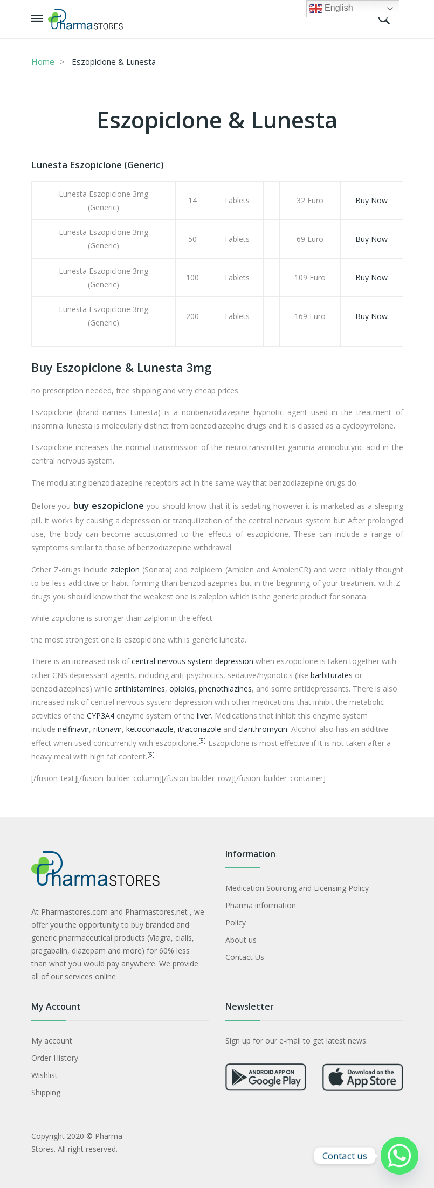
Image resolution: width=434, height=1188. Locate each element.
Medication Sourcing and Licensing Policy (297, 888)
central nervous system (172, 661)
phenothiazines (225, 688)
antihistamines (139, 688)
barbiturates (332, 675)
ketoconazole (150, 729)
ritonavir (107, 729)
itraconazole (199, 729)
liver (204, 715)
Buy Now (371, 200)
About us (241, 940)
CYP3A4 (100, 715)
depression (234, 661)
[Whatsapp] (399, 1156)
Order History (54, 1058)
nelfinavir (73, 729)
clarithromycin (262, 729)
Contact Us (244, 957)
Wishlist (44, 1075)
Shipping (45, 1092)
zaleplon (125, 569)
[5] (202, 740)
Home (42, 61)
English (331, 8)
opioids (182, 688)
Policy (235, 922)
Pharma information (260, 905)
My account (51, 1040)
